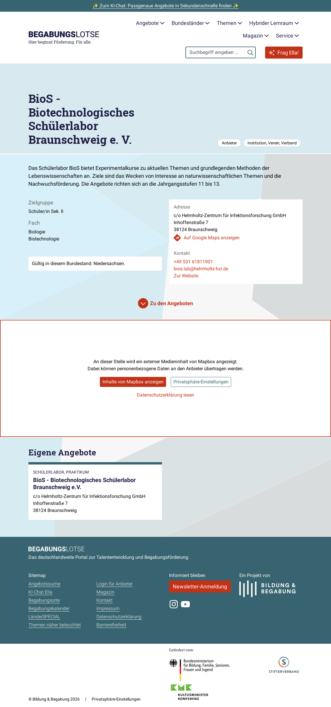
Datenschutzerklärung (118, 616)
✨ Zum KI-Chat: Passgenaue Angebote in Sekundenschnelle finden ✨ (166, 5)
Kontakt (104, 600)
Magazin (105, 592)
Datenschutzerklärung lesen (165, 395)
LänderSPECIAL (44, 616)
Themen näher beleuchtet (54, 625)
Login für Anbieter (114, 584)
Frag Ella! (284, 52)
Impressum (108, 608)
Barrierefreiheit (111, 625)
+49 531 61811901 (193, 261)
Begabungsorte (44, 600)
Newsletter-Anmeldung (200, 586)
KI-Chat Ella (40, 592)
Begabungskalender (48, 608)
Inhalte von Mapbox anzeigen (133, 382)
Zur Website (186, 276)
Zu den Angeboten (171, 303)
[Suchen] (250, 52)
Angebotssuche (44, 584)
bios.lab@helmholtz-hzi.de (201, 268)
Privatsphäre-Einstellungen (200, 382)
